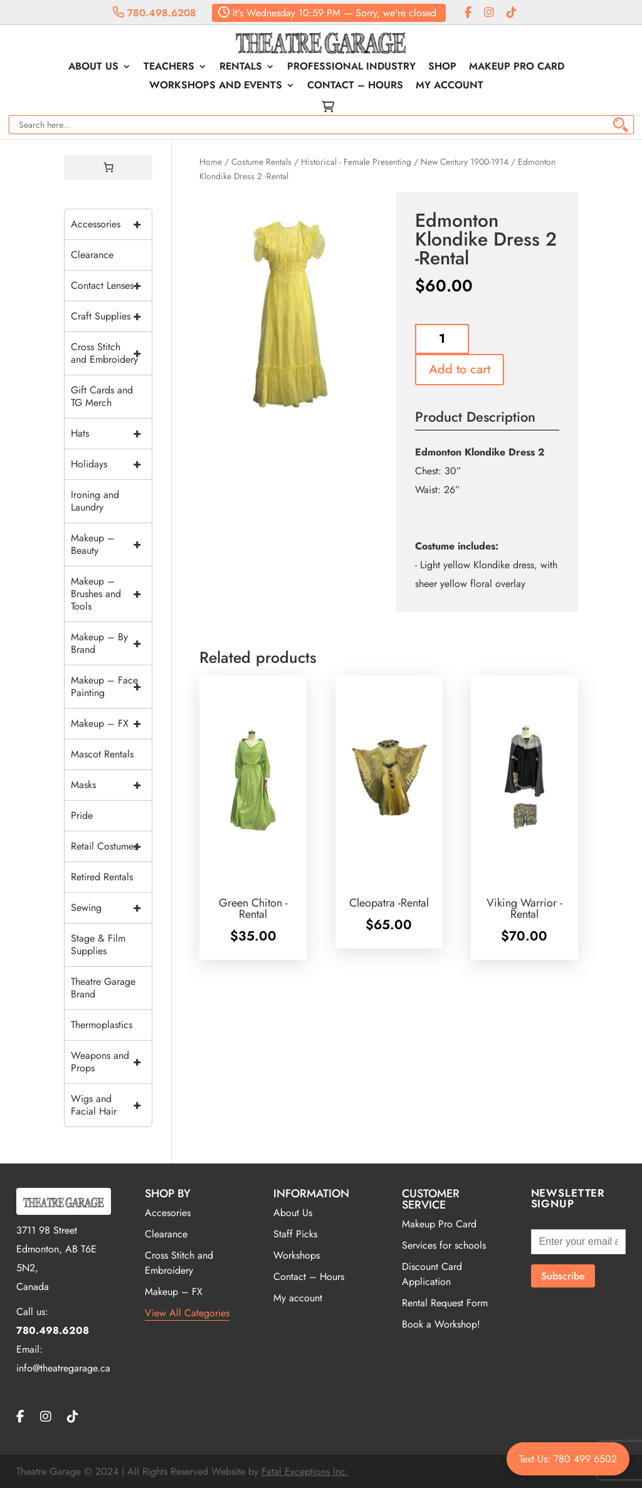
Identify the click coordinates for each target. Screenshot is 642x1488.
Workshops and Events (215, 86)
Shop (442, 67)
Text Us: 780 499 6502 (568, 1459)
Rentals (240, 67)
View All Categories (187, 1313)
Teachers (169, 67)
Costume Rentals (261, 161)
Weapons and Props (111, 1062)
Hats (111, 434)
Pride (82, 815)
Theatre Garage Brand (103, 987)
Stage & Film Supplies (98, 944)
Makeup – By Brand (111, 643)
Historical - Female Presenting (356, 161)
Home (210, 161)
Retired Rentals (102, 877)
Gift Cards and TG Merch (102, 396)
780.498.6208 (154, 13)
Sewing (111, 908)
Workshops (296, 1255)
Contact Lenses (111, 286)
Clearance (92, 254)
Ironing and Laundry (95, 500)
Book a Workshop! (441, 1324)
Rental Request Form (445, 1303)
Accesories (168, 1212)
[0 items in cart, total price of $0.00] (108, 167)
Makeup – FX (111, 724)
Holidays (111, 464)
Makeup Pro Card (516, 67)
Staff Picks (295, 1234)
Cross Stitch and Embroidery (111, 353)
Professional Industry (351, 67)
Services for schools (444, 1245)
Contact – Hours (355, 86)
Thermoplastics (101, 1024)
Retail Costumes (111, 846)
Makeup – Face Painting (111, 686)
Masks (111, 785)
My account (449, 86)
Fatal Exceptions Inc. (305, 1471)
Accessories (111, 224)
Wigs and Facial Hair (111, 1105)
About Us (93, 67)
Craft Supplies (111, 316)
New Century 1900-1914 (464, 161)
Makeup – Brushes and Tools (111, 594)
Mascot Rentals (102, 754)
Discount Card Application (432, 1274)
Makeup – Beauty (111, 544)
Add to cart (459, 369)
